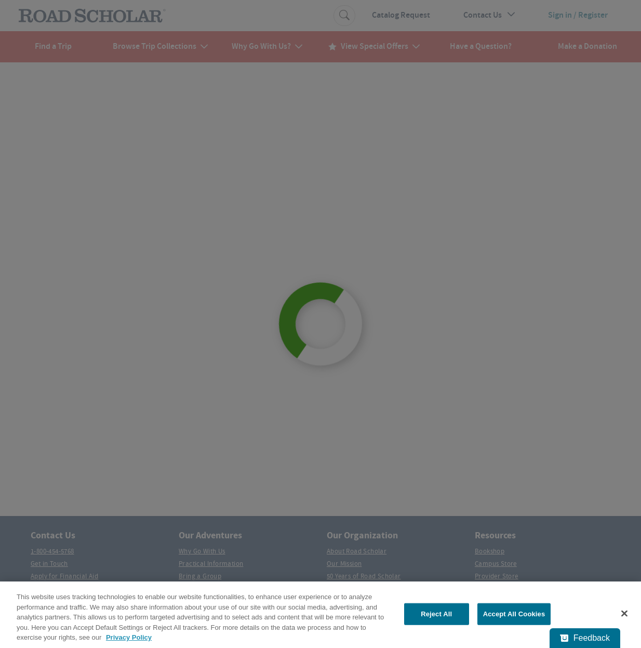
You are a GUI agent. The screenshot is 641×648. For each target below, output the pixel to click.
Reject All (436, 614)
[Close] (624, 613)
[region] (320, 614)
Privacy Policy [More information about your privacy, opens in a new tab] (129, 637)
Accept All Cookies (514, 614)
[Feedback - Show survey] (585, 638)
